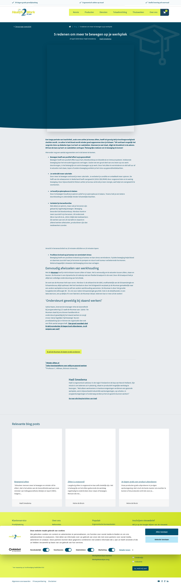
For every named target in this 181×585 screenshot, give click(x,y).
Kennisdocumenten (59, 549)
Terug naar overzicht (22, 26)
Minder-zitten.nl (52, 363)
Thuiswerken (138, 12)
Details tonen (124, 580)
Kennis (76, 12)
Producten (89, 12)
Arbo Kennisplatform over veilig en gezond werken (66, 365)
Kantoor (138, 549)
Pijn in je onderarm (99, 551)
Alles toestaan (162, 562)
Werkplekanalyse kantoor (102, 555)
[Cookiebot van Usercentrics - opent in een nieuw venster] (15, 580)
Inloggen (15, 536)
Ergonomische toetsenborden (103, 532)
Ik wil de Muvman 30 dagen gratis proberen (63, 352)
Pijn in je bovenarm (99, 547)
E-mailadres (137, 536)
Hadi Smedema (105, 39)
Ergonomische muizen (101, 528)
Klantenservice (19, 520)
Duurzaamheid (58, 540)
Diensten (103, 12)
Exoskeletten (97, 540)
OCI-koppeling (17, 540)
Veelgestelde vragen (19, 548)
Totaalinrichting (120, 12)
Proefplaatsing (17, 524)
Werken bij (56, 532)
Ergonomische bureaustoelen (103, 524)
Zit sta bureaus (98, 536)
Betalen (15, 528)
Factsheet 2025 (58, 545)
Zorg (137, 553)
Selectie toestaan (162, 570)
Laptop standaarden (100, 544)
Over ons (153, 12)
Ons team (56, 528)
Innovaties (56, 536)
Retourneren (17, 532)
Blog (75, 27)
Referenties (56, 524)
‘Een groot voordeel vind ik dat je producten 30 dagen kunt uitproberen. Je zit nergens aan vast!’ (66, 326)
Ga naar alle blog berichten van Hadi (83, 398)
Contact (15, 544)
